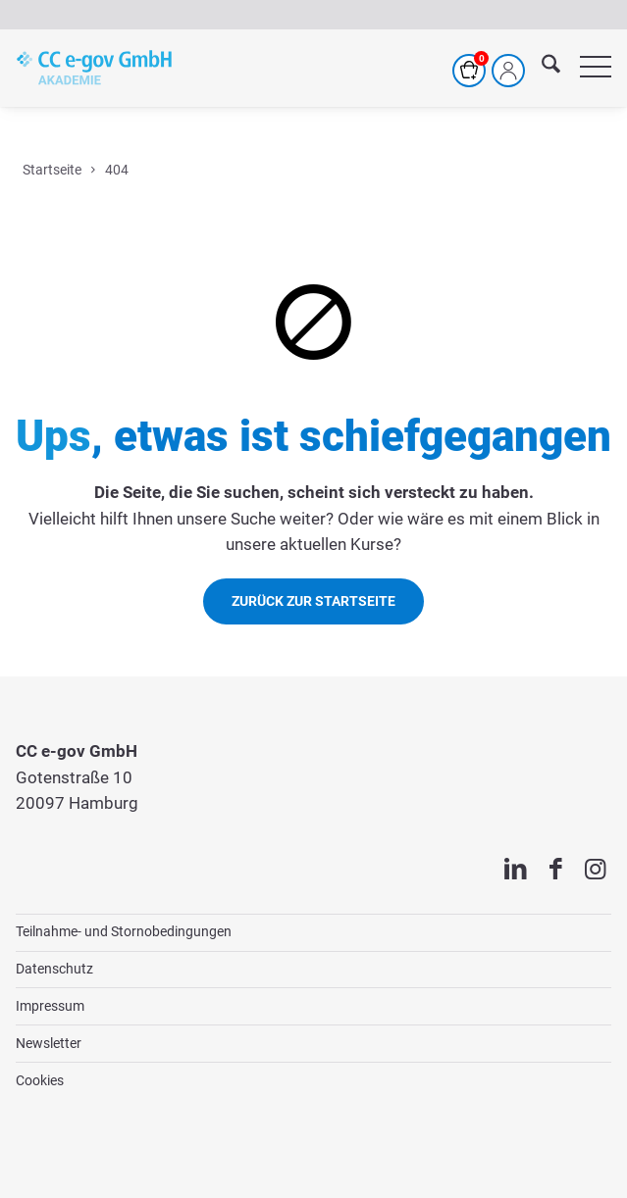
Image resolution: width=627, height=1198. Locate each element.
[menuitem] (541, 67)
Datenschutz (54, 968)
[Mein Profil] (508, 70)
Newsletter (48, 1043)
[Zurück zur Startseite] (313, 601)
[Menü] (585, 67)
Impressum (50, 1006)
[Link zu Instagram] (595, 870)
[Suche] (541, 67)
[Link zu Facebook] (556, 870)
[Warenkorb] (469, 70)
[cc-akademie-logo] (94, 67)
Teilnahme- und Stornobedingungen (124, 931)
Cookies (40, 1080)
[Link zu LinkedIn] (515, 870)
